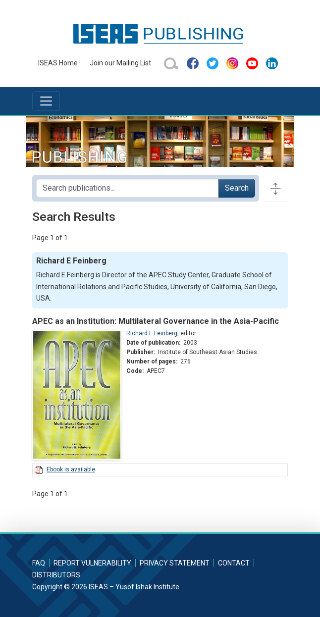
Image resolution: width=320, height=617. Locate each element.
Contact (234, 563)
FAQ (38, 563)
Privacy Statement (175, 563)
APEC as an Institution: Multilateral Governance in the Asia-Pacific (155, 321)
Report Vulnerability (92, 563)
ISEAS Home (58, 63)
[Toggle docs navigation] (275, 188)
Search (237, 188)
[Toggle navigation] (46, 101)
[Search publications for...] (127, 188)
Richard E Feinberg (151, 333)
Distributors (56, 575)
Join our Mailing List (120, 63)
